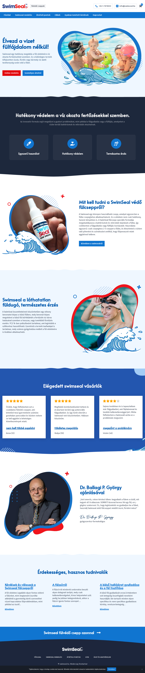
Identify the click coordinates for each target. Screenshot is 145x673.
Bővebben (9, 609)
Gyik (87, 657)
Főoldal (7, 15)
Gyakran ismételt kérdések (77, 15)
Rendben (111, 669)
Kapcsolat (97, 15)
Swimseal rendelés (23, 15)
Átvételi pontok (43, 15)
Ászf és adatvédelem (102, 657)
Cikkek (57, 15)
